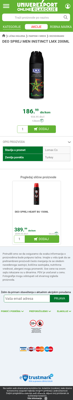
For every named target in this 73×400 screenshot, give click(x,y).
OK (46, 398)
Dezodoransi (56, 36)
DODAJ (44, 129)
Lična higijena (17, 36)
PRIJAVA (59, 298)
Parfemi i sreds (37, 36)
